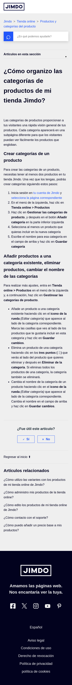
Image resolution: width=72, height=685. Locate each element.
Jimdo (8, 21)
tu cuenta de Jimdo (46, 192)
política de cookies (36, 671)
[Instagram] (36, 606)
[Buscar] (36, 36)
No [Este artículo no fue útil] (48, 439)
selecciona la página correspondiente (36, 197)
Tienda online (26, 21)
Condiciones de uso (36, 648)
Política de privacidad (36, 664)
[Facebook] (13, 606)
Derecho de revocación (36, 656)
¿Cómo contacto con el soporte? (26, 517)
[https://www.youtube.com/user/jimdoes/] (47, 606)
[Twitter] (24, 606)
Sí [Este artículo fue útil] (27, 439)
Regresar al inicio (17, 457)
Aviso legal (36, 640)
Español (36, 627)
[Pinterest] (59, 606)
